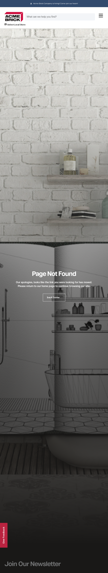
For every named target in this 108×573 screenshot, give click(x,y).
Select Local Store (14, 24)
